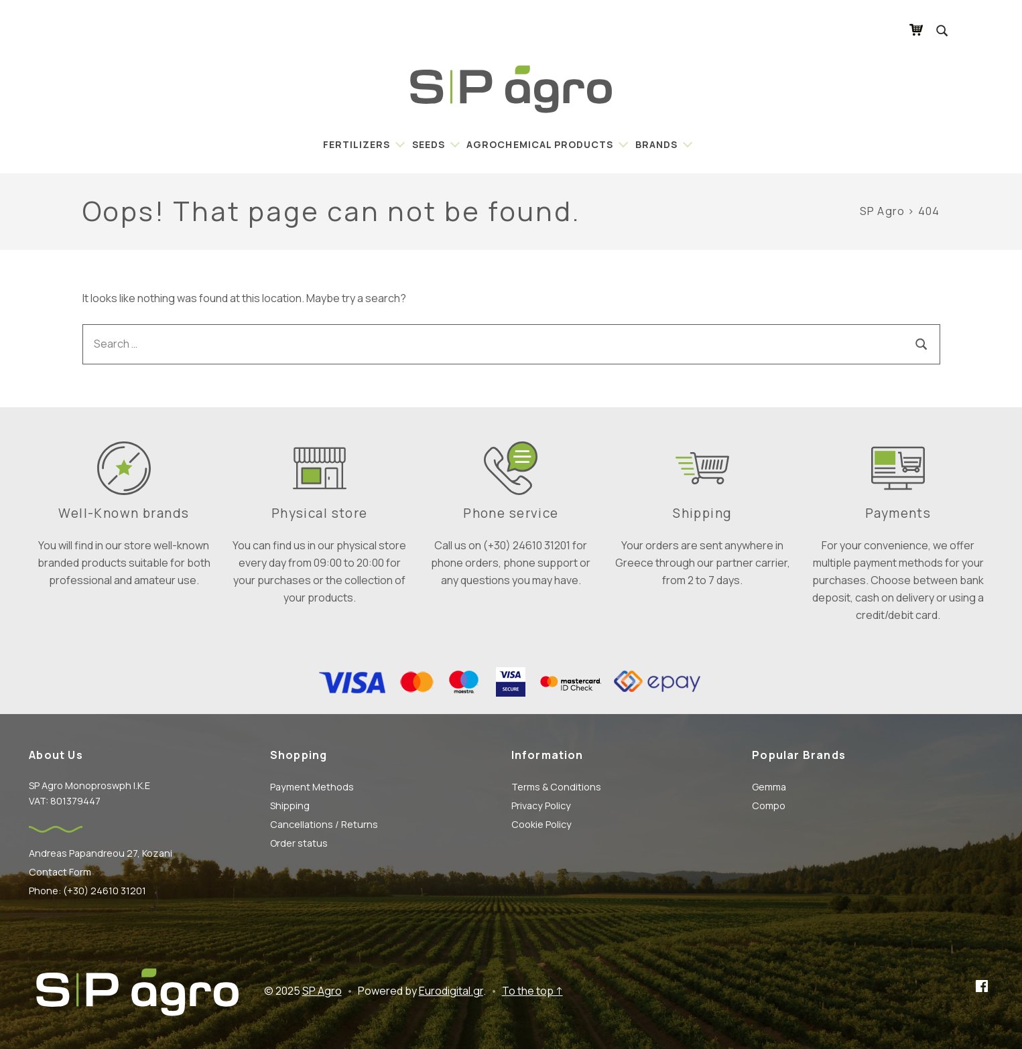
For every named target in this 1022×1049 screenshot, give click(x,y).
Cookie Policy (541, 824)
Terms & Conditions (556, 786)
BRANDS (656, 144)
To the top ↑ (532, 990)
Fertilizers (357, 144)
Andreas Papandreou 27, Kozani (100, 853)
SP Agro (322, 990)
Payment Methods (312, 786)
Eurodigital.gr (451, 990)
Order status (299, 843)
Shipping (290, 805)
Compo (768, 805)
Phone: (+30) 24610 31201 (87, 890)
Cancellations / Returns (324, 824)
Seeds (428, 144)
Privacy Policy (541, 805)
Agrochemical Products (539, 144)
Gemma (769, 786)
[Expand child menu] (398, 144)
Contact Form (60, 871)
